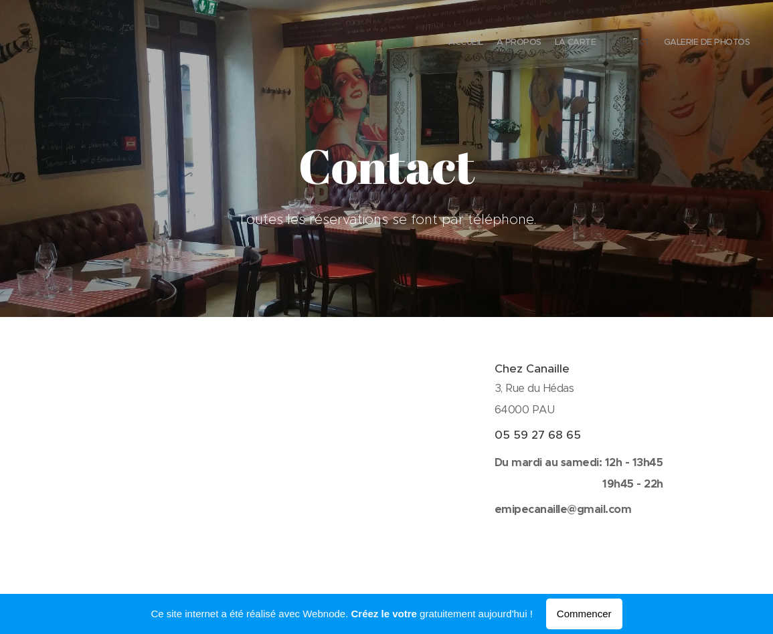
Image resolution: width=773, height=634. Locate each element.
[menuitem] (698, 43)
